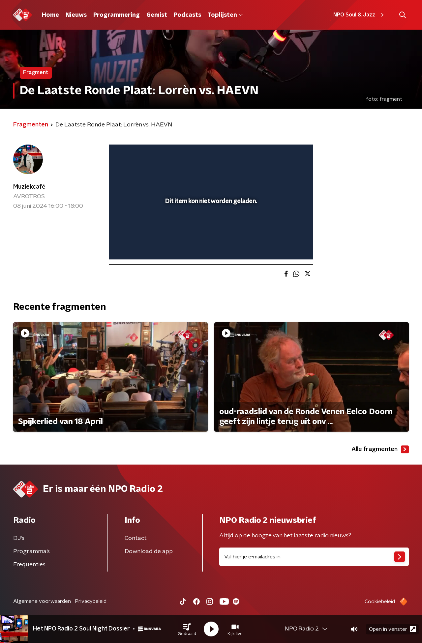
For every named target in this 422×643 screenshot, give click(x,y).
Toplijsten (225, 15)
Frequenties (29, 565)
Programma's (31, 551)
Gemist (156, 15)
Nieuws (76, 15)
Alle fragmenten (380, 449)
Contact (136, 538)
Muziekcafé (29, 187)
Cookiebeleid (380, 601)
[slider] (210, 227)
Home (50, 15)
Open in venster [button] (392, 629)
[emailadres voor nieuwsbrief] (314, 557)
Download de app (149, 551)
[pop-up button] (284, 245)
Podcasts (187, 15)
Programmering (116, 15)
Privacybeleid (90, 601)
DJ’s (18, 538)
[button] (186, 629)
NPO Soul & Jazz (359, 15)
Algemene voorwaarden (42, 601)
